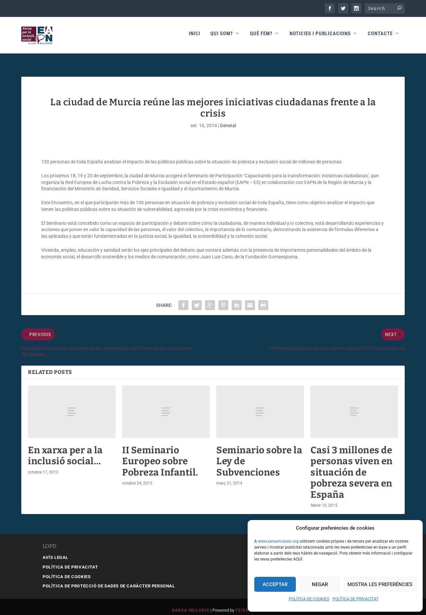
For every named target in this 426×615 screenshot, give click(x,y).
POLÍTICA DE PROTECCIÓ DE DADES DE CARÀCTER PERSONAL (109, 579)
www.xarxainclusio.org (278, 541)
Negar (320, 584)
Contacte (380, 37)
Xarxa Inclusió (190, 603)
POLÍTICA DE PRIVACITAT (355, 599)
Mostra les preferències (379, 584)
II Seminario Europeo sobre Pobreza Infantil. (160, 454)
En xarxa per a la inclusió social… (65, 449)
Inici (194, 37)
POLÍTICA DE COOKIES (309, 599)
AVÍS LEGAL (55, 550)
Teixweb (245, 603)
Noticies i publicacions (320, 37)
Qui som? (221, 37)
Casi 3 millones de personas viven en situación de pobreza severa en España (352, 465)
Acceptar (275, 584)
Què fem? (261, 37)
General (228, 118)
